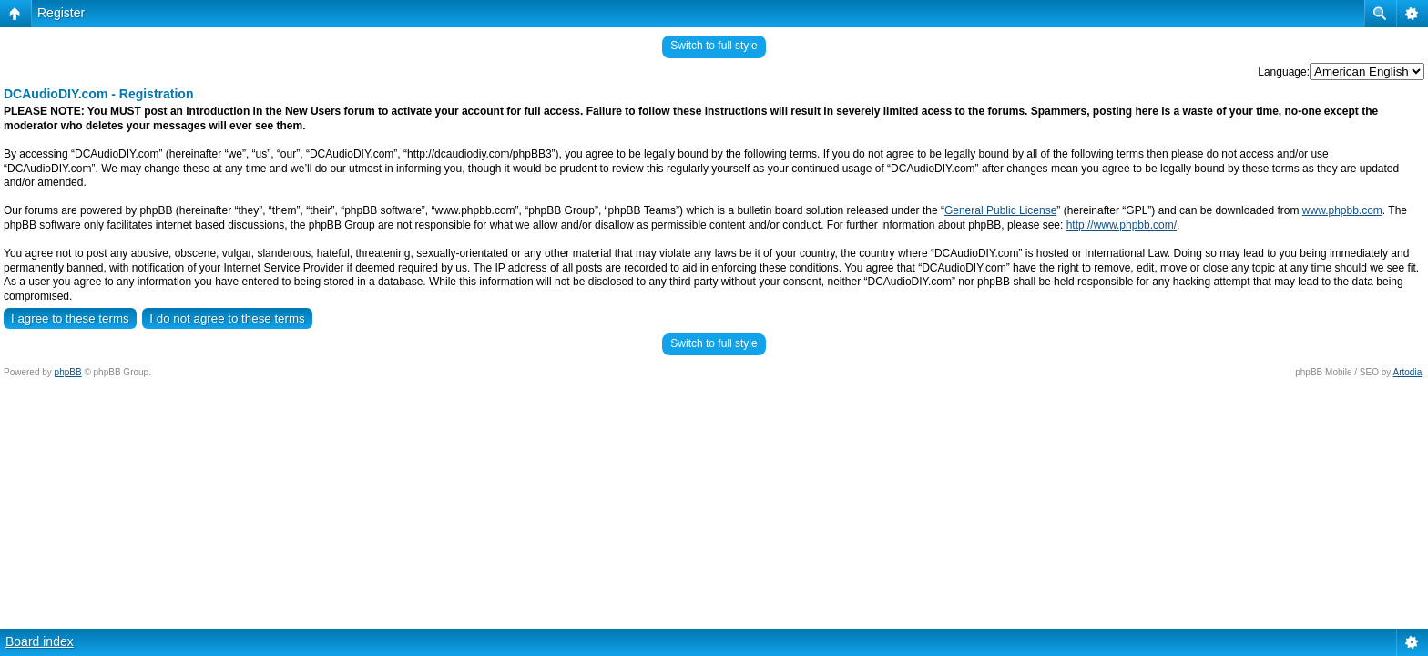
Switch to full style (713, 45)
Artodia (1408, 372)
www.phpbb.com (1342, 210)
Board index (39, 641)
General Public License (1000, 210)
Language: (1284, 72)
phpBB (68, 372)
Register (61, 12)
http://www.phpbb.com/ (1121, 225)
